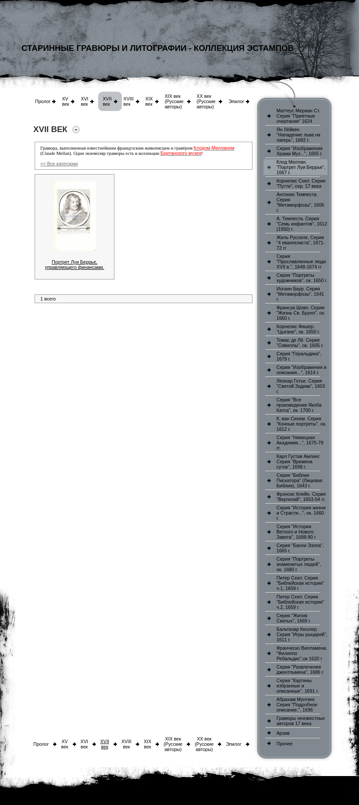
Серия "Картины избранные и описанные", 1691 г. (298, 686)
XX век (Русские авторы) (206, 101)
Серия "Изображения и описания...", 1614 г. (302, 370)
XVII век (107, 101)
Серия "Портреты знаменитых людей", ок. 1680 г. (299, 564)
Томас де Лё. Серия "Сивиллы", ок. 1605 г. (300, 342)
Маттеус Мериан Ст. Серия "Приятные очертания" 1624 (298, 116)
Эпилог (236, 101)
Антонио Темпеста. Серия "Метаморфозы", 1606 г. (300, 202)
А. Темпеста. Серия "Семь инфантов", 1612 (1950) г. (302, 224)
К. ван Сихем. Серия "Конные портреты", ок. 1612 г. (302, 424)
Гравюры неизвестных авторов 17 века (301, 721)
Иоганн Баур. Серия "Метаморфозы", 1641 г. (300, 294)
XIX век (149, 101)
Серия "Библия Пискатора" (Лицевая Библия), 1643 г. (299, 480)
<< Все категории (59, 163)
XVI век (84, 101)
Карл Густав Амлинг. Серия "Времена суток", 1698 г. (298, 461)
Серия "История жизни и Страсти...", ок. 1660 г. (301, 513)
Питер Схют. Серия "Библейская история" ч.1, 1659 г (300, 583)
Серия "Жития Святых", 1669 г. (294, 618)
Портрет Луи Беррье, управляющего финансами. (74, 264)
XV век (65, 101)
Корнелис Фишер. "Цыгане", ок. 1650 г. (298, 329)
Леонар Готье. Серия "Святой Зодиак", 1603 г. (301, 386)
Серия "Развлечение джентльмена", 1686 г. (300, 669)
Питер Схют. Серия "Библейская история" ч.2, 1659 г (300, 602)
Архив (283, 733)
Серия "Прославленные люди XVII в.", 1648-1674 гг (301, 261)
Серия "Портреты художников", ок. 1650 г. (302, 277)
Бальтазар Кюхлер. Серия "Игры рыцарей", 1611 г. (302, 634)
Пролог (42, 101)
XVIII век (129, 101)
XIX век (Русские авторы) (174, 101)
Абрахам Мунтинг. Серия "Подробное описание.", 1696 (297, 704)
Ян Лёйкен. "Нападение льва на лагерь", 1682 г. (298, 135)
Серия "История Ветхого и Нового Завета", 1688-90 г (296, 532)
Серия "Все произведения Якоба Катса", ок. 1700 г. (299, 405)
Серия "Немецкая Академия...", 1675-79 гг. (300, 443)
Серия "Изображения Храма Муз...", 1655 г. (300, 151)
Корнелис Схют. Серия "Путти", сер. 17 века (301, 183)
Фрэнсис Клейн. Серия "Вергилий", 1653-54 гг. (301, 496)
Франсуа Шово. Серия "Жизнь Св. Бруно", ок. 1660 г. (301, 313)
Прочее (285, 743)
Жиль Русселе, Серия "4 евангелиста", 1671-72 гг (301, 242)
